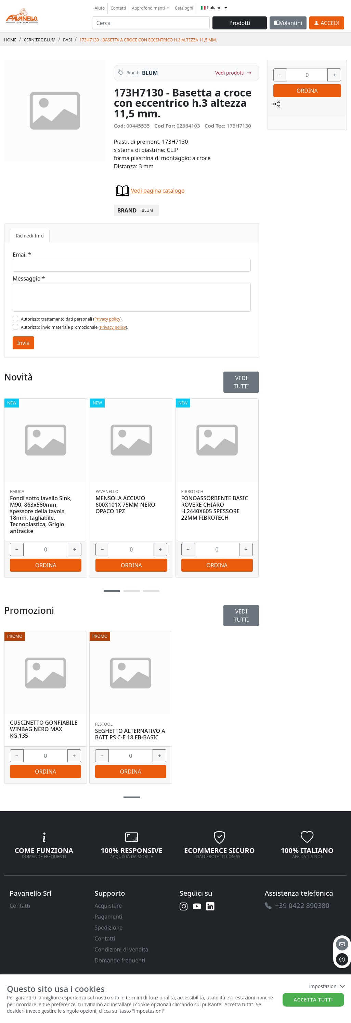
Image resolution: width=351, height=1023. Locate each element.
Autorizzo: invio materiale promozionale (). (74, 327)
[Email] (132, 265)
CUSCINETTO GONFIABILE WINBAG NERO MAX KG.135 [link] (43, 729)
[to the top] (342, 959)
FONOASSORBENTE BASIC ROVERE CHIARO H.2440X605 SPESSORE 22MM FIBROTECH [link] (214, 508)
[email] (342, 944)
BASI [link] (67, 40)
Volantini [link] (288, 23)
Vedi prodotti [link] (233, 72)
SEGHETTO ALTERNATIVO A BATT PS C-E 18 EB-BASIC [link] (130, 734)
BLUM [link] (150, 73)
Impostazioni (326, 986)
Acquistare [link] (108, 905)
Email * (22, 254)
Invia (23, 343)
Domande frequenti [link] (120, 960)
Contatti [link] (118, 8)
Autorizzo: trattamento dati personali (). (71, 319)
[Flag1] (15, 318)
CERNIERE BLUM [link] (39, 40)
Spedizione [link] (109, 927)
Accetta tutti (313, 999)
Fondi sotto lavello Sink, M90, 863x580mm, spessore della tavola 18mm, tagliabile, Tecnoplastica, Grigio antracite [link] (41, 514)
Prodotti (239, 23)
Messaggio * (29, 278)
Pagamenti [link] (108, 916)
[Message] (132, 297)
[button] (132, 797)
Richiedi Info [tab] (30, 235)
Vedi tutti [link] (241, 615)
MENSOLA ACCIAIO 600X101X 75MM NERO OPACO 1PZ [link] (125, 505)
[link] (22, 15)
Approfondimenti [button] (149, 8)
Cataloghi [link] (184, 8)
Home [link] (10, 40)
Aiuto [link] (100, 8)
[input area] (151, 22)
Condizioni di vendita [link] (121, 949)
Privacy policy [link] (107, 319)
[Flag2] (15, 326)
